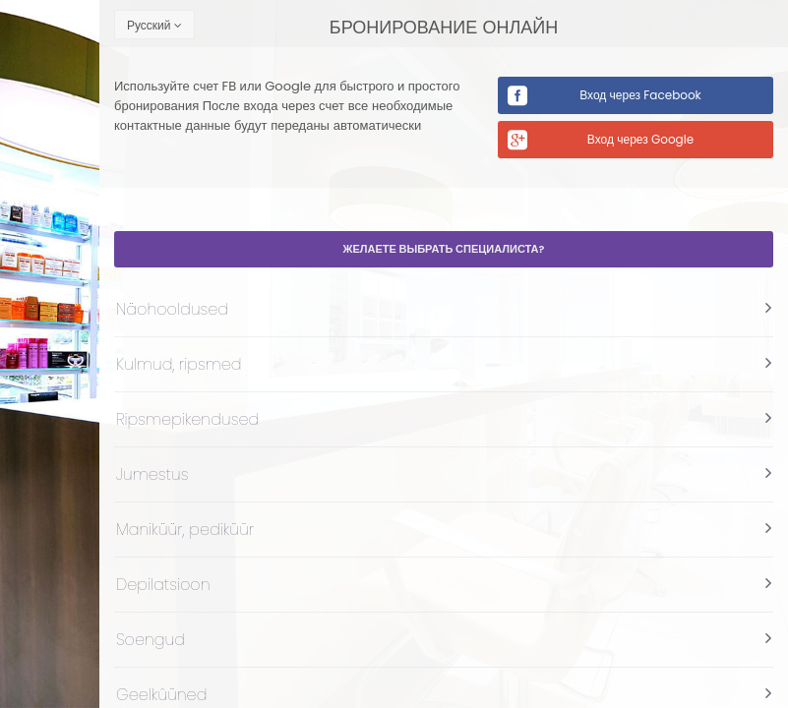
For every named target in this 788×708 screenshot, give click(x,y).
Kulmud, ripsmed (179, 364)
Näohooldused (172, 309)
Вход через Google (640, 139)
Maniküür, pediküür (185, 529)
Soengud (150, 639)
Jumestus (152, 474)
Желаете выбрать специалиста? (444, 249)
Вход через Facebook (640, 95)
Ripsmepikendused (187, 419)
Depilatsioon (163, 584)
